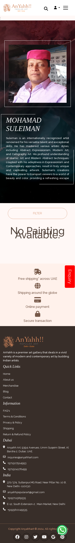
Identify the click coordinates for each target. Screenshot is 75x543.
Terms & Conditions (14, 416)
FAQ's (6, 410)
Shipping (8, 428)
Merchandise (10, 385)
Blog (6, 391)
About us (8, 379)
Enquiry (69, 276)
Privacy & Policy (12, 422)
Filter (37, 213)
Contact (7, 397)
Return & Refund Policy (17, 434)
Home (6, 373)
